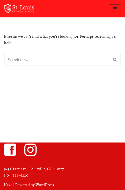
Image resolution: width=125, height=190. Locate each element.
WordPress (45, 184)
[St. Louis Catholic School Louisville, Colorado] (20, 9)
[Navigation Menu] (115, 8)
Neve (8, 184)
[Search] (56, 59)
